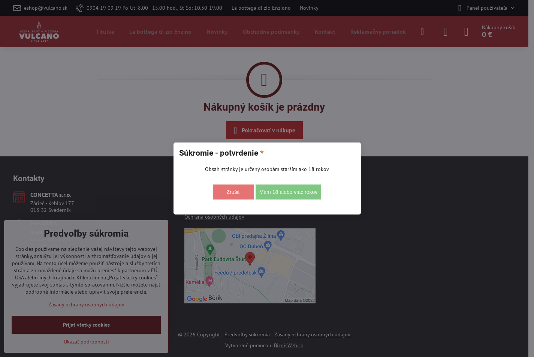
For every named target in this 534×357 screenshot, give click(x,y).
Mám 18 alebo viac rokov (288, 192)
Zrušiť (233, 192)
